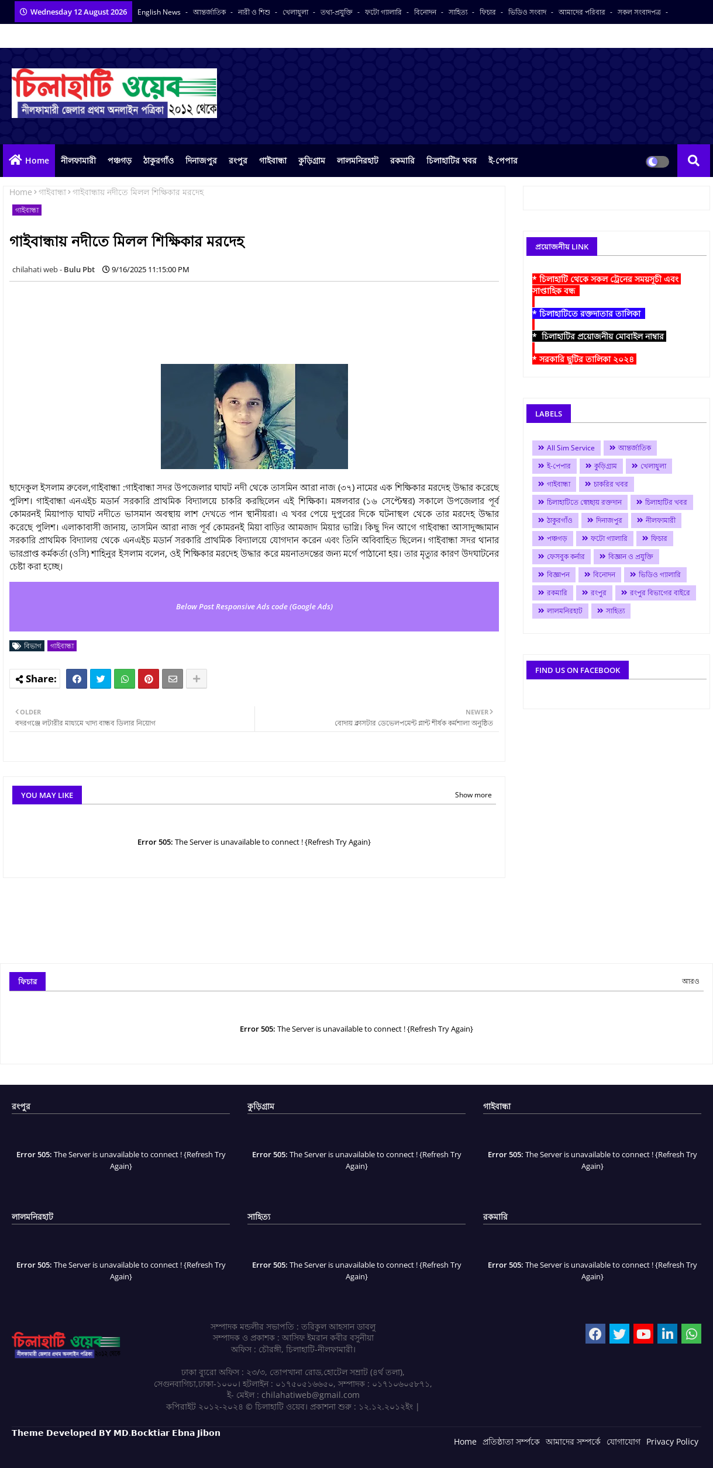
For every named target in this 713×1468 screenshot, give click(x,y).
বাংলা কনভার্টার (33, 36)
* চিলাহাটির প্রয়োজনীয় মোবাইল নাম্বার (599, 336)
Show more (473, 795)
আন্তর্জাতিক (210, 12)
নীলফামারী (78, 160)
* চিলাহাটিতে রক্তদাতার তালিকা (588, 313)
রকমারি (402, 160)
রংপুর (238, 160)
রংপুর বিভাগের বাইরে (660, 593)
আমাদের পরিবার (583, 12)
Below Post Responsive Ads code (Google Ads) (254, 606)
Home (37, 160)
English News (159, 12)
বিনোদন (426, 12)
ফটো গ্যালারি (384, 12)
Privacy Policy (672, 1441)
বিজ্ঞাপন (558, 574)
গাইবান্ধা (273, 160)
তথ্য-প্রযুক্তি (337, 12)
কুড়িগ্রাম (311, 160)
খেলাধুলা (296, 12)
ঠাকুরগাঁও (158, 160)
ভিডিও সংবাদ (528, 12)
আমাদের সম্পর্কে (573, 1441)
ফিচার (489, 12)
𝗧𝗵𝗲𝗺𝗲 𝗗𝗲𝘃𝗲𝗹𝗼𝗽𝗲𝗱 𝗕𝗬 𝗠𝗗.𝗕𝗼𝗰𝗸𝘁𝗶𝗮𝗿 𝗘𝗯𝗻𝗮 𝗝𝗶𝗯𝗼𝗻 (116, 1432)
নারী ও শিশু (255, 12)
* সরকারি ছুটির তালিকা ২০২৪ (584, 359)
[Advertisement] (222, 316)
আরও (691, 981)
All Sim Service (571, 448)
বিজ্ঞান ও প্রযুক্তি (630, 556)
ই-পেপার (503, 160)
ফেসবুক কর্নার (566, 556)
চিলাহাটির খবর (451, 160)
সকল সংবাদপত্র (640, 12)
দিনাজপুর (201, 160)
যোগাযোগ (623, 1441)
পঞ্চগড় (120, 160)
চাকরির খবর (611, 484)
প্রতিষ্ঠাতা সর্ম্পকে (511, 1441)
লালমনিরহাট (357, 160)
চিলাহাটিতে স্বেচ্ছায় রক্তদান (584, 502)
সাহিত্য (459, 12)
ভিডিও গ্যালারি (660, 574)
